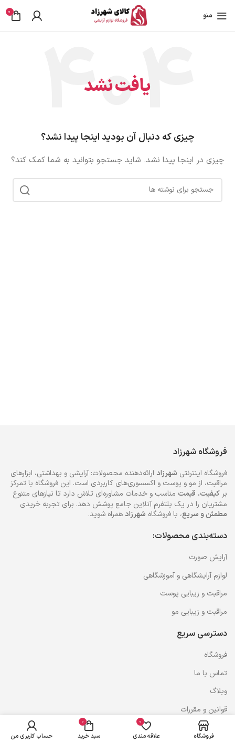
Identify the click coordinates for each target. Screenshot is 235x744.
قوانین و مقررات (203, 709)
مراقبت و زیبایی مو (199, 611)
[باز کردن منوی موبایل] (215, 15)
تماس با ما (210, 673)
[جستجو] (117, 190)
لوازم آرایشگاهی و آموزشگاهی (185, 575)
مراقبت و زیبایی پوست (193, 593)
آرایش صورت (208, 557)
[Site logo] (117, 15)
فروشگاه (215, 655)
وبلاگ (218, 691)
